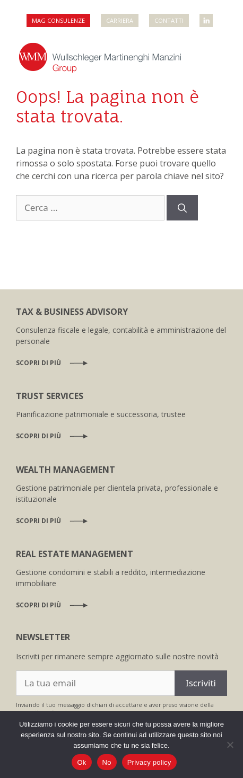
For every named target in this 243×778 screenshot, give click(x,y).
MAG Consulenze (58, 20)
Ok (81, 762)
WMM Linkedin (207, 17)
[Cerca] (182, 207)
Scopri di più (38, 362)
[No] (229, 744)
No (106, 762)
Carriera (119, 20)
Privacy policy (149, 762)
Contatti (169, 20)
